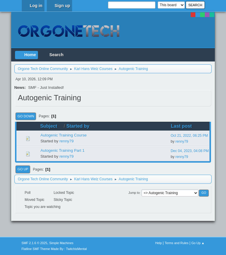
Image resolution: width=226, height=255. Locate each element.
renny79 (66, 141)
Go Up (22, 169)
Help (158, 243)
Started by (77, 126)
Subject (51, 126)
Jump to (133, 193)
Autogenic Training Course (63, 135)
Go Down (25, 116)
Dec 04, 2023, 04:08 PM (190, 151)
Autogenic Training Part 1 (62, 150)
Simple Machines (61, 243)
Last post (181, 126)
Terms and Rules (177, 243)
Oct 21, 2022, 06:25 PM (189, 136)
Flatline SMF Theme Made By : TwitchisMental (54, 249)
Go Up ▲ (198, 243)
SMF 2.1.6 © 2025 (34, 243)
